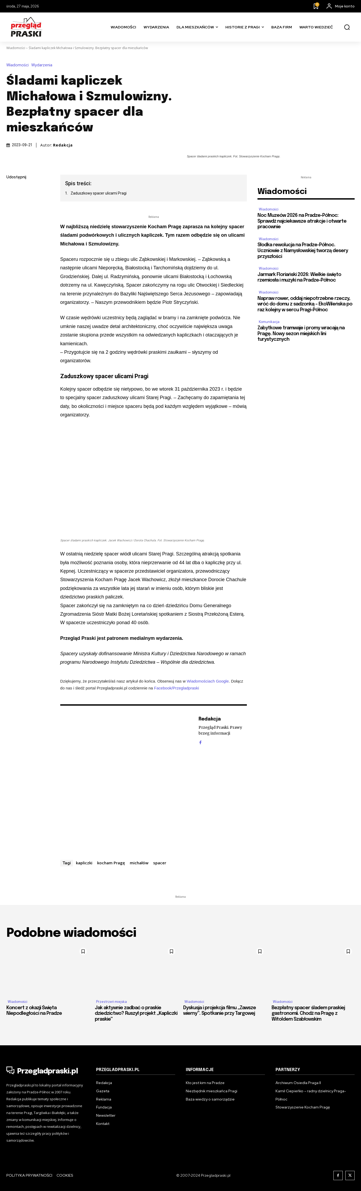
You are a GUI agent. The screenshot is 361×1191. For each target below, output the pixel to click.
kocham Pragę (111, 862)
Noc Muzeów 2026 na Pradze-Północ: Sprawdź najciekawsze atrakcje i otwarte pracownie (301, 221)
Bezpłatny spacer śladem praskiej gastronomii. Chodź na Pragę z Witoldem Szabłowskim (308, 1014)
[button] (347, 27)
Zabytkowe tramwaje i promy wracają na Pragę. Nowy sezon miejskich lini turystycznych (301, 334)
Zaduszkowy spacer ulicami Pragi (99, 193)
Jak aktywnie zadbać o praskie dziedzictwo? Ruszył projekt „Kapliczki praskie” (136, 1014)
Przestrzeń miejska (111, 1001)
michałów (139, 862)
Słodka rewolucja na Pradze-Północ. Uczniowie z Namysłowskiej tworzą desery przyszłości (302, 251)
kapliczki (84, 862)
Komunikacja (269, 322)
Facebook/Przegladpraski (176, 688)
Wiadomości (15, 48)
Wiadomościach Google (208, 681)
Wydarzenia (43, 65)
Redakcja (63, 145)
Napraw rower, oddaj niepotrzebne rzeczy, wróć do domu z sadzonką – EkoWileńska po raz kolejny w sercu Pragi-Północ (304, 304)
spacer (159, 862)
